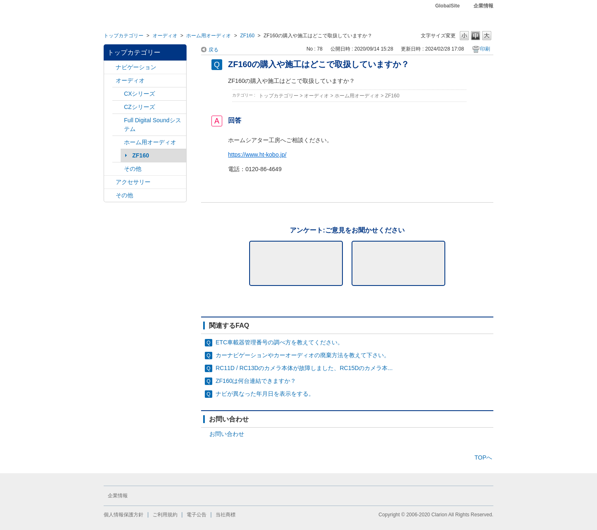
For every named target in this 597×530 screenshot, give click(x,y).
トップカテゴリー (123, 36)
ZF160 (247, 36)
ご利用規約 (165, 515)
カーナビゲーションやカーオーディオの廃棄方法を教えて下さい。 (303, 355)
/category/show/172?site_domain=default (118, 142)
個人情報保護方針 (123, 515)
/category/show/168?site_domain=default (118, 94)
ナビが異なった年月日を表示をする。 (265, 393)
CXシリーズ (139, 93)
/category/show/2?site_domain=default (110, 67)
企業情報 (483, 6)
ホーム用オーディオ (208, 36)
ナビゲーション (136, 67)
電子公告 (196, 515)
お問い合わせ (226, 434)
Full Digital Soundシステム (152, 124)
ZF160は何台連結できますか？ (256, 381)
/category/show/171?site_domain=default (118, 120)
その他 (132, 168)
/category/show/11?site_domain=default (110, 195)
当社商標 (225, 515)
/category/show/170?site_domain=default (118, 169)
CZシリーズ (139, 107)
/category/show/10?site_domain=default (110, 182)
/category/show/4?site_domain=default (110, 80)
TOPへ (483, 457)
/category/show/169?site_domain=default (118, 107)
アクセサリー (133, 182)
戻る (213, 50)
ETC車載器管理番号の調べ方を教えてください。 (279, 342)
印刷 (485, 49)
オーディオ (165, 36)
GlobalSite (447, 6)
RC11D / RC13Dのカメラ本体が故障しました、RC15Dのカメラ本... (304, 368)
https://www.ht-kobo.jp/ (257, 154)
